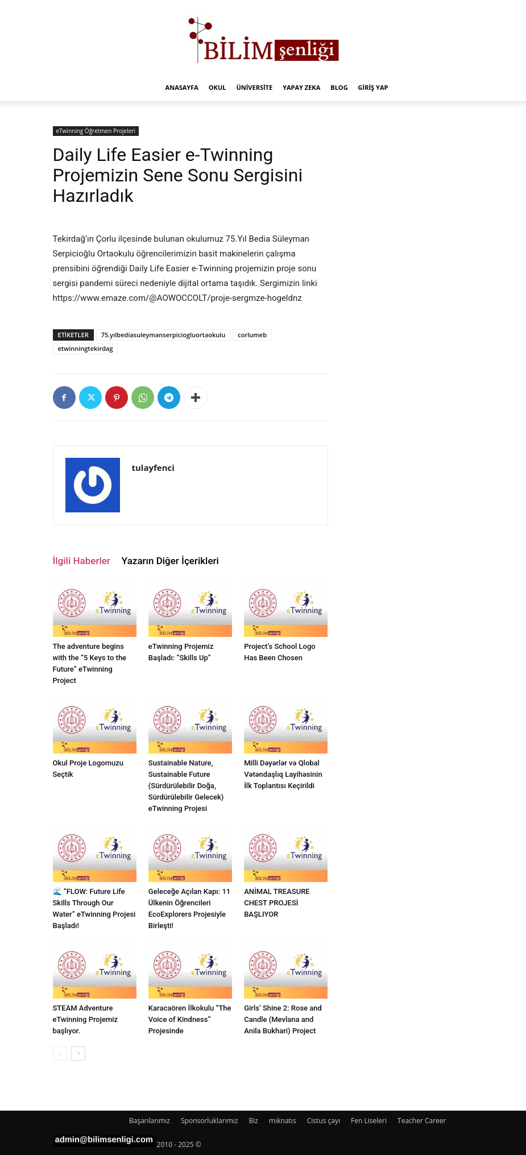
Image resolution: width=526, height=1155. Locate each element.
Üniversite (254, 87)
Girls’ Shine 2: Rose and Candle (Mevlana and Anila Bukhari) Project (283, 1019)
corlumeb (252, 334)
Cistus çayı (323, 1120)
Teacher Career (421, 1120)
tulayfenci (153, 467)
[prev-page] (60, 1053)
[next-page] (78, 1053)
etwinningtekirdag (85, 348)
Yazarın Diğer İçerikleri (170, 560)
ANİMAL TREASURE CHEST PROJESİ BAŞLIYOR (277, 902)
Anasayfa (181, 87)
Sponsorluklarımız (209, 1120)
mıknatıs (282, 1120)
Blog (338, 87)
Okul (217, 87)
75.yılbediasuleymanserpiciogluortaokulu (163, 334)
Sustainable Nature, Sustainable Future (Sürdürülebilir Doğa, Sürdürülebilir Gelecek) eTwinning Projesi (185, 786)
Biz (253, 1120)
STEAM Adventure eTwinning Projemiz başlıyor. (85, 1019)
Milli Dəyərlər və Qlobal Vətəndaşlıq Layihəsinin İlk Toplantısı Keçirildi (283, 774)
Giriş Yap (373, 87)
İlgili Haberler (81, 560)
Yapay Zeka (301, 87)
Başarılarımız (149, 1120)
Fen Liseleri (369, 1120)
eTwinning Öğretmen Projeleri (95, 131)
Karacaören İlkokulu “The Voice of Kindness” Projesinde (189, 1019)
